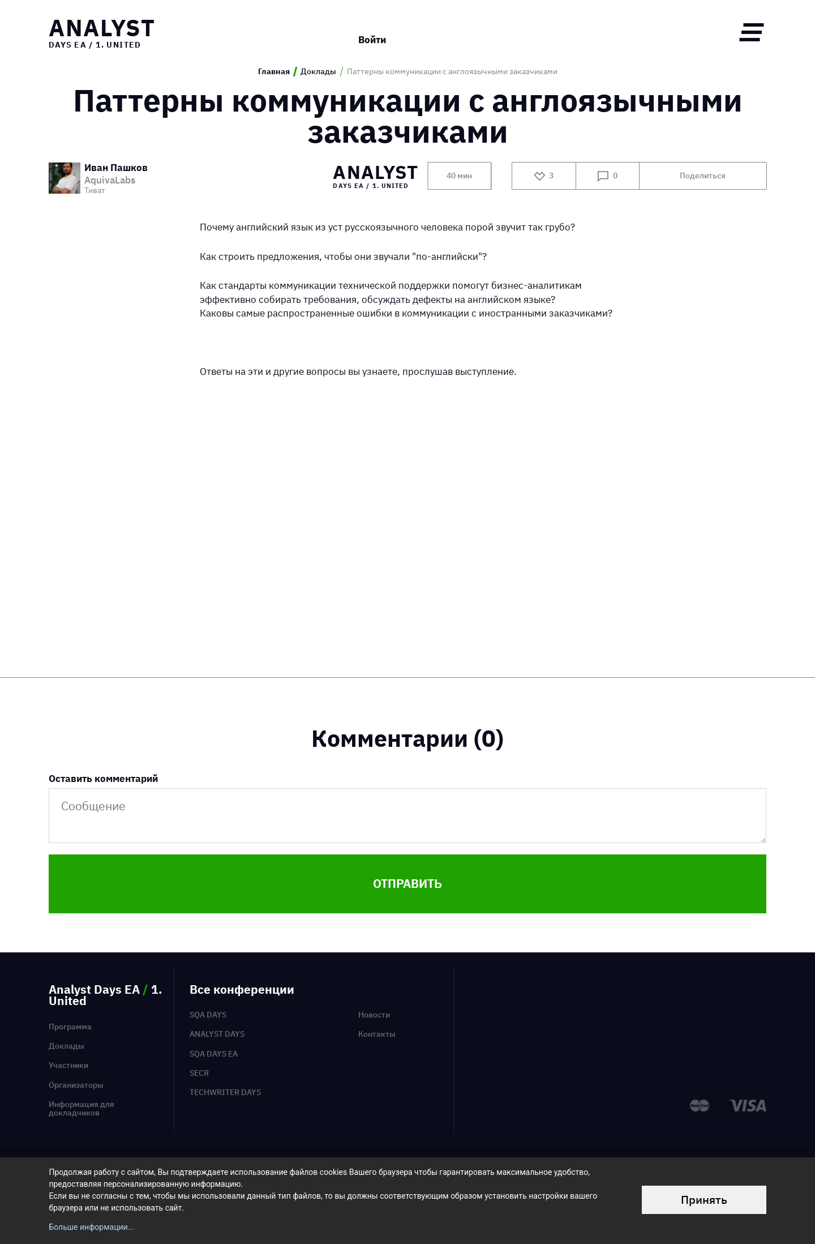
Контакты (377, 1034)
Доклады (318, 71)
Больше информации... (91, 1227)
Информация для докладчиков (81, 1108)
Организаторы (76, 1085)
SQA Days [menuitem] (208, 1015)
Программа (70, 1026)
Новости (374, 1015)
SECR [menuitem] (199, 1073)
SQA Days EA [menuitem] (214, 1054)
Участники (68, 1065)
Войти (372, 32)
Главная (274, 71)
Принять (704, 1199)
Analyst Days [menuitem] (217, 1034)
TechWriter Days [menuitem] (225, 1092)
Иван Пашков (116, 168)
